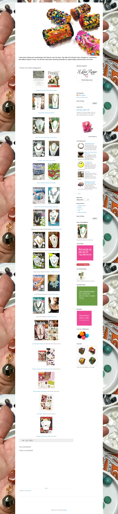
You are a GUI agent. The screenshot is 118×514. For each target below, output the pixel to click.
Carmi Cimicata (81, 95)
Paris (79, 210)
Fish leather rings (41, 413)
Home (46, 488)
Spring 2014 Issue (52, 316)
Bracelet (79, 207)
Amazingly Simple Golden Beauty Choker (46, 160)
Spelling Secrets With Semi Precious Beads (46, 90)
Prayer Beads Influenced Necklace (46, 112)
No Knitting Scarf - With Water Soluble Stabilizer (90, 182)
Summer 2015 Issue (57, 229)
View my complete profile (82, 97)
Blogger (65, 510)
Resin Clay (87, 172)
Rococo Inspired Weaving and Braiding (46, 182)
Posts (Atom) (28, 490)
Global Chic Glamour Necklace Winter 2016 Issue (46, 206)
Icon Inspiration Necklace (38, 343)
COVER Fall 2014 (55, 271)
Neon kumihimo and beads (39, 391)
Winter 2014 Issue (56, 250)
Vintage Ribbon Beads (89, 143)
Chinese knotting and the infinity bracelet (42, 369)
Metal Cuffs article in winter (44, 436)
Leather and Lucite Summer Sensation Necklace (41, 229)
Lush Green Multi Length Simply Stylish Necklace (46, 137)
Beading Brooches (82, 205)
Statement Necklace (82, 212)
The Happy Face (88, 162)
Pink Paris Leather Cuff (83, 110)
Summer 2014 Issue (53, 294)
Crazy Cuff (80, 209)
